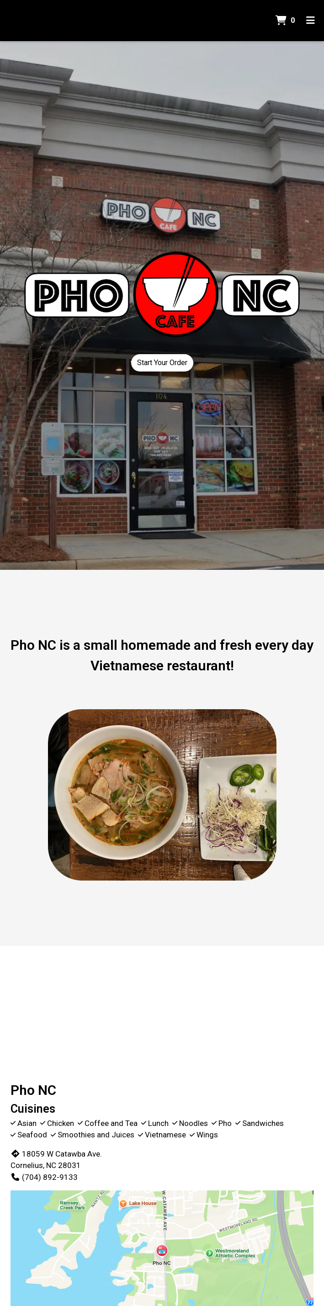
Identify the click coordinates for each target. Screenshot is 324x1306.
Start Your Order (162, 362)
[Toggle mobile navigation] (310, 21)
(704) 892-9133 (44, 1177)
